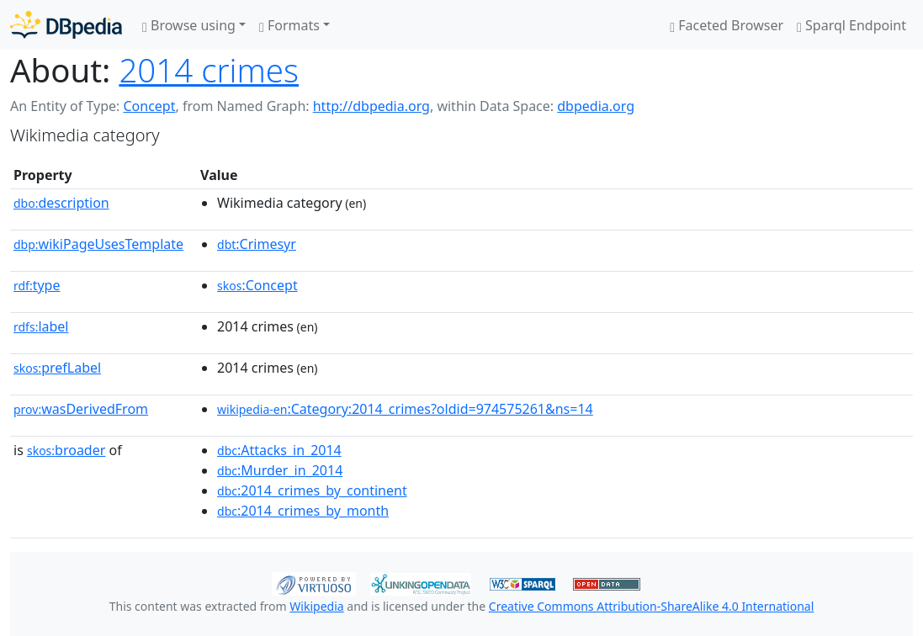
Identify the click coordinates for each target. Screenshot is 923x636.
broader (66, 450)
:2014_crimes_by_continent (312, 490)
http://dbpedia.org (371, 106)
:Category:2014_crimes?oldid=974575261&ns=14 (405, 409)
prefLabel (57, 367)
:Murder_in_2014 (279, 470)
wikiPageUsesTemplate (98, 244)
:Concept (257, 285)
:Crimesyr (256, 244)
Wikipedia (316, 606)
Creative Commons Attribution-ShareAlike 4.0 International (651, 606)
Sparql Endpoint (851, 25)
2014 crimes (209, 70)
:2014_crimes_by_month (303, 510)
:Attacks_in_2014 (279, 450)
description (61, 202)
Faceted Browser (726, 25)
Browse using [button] (189, 25)
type (37, 285)
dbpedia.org (595, 106)
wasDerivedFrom (80, 409)
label (41, 326)
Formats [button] (289, 25)
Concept (149, 106)
